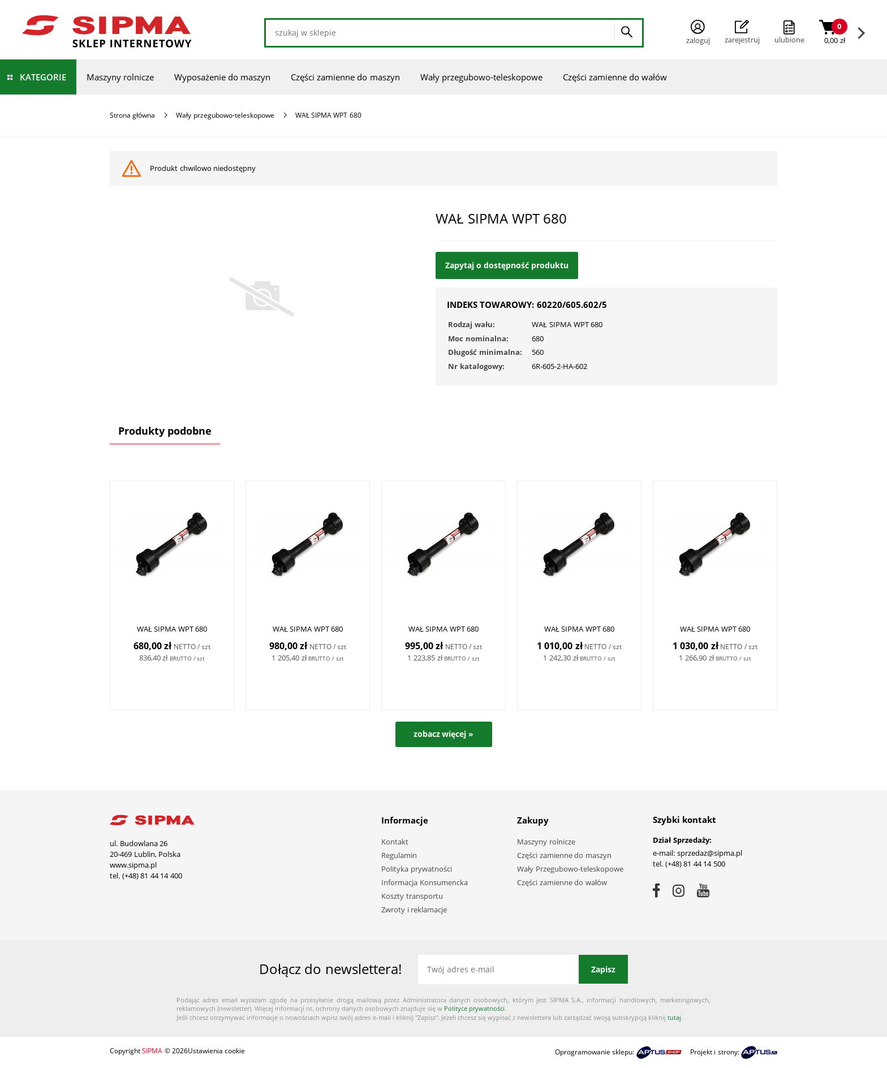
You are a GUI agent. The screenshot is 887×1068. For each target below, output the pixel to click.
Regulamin (399, 855)
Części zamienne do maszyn (345, 77)
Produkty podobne (165, 431)
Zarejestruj (742, 32)
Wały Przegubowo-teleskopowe (570, 869)
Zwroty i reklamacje (414, 909)
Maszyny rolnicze (120, 77)
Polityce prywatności (474, 1008)
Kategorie (43, 77)
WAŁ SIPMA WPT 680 (172, 629)
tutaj (674, 1017)
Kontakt (394, 842)
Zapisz (603, 969)
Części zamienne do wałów (615, 77)
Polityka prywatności (416, 869)
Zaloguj (698, 32)
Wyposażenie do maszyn (222, 77)
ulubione (789, 40)
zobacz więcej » (444, 733)
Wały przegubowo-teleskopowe (481, 77)
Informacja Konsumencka (424, 882)
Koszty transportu (412, 896)
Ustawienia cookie (216, 1051)
